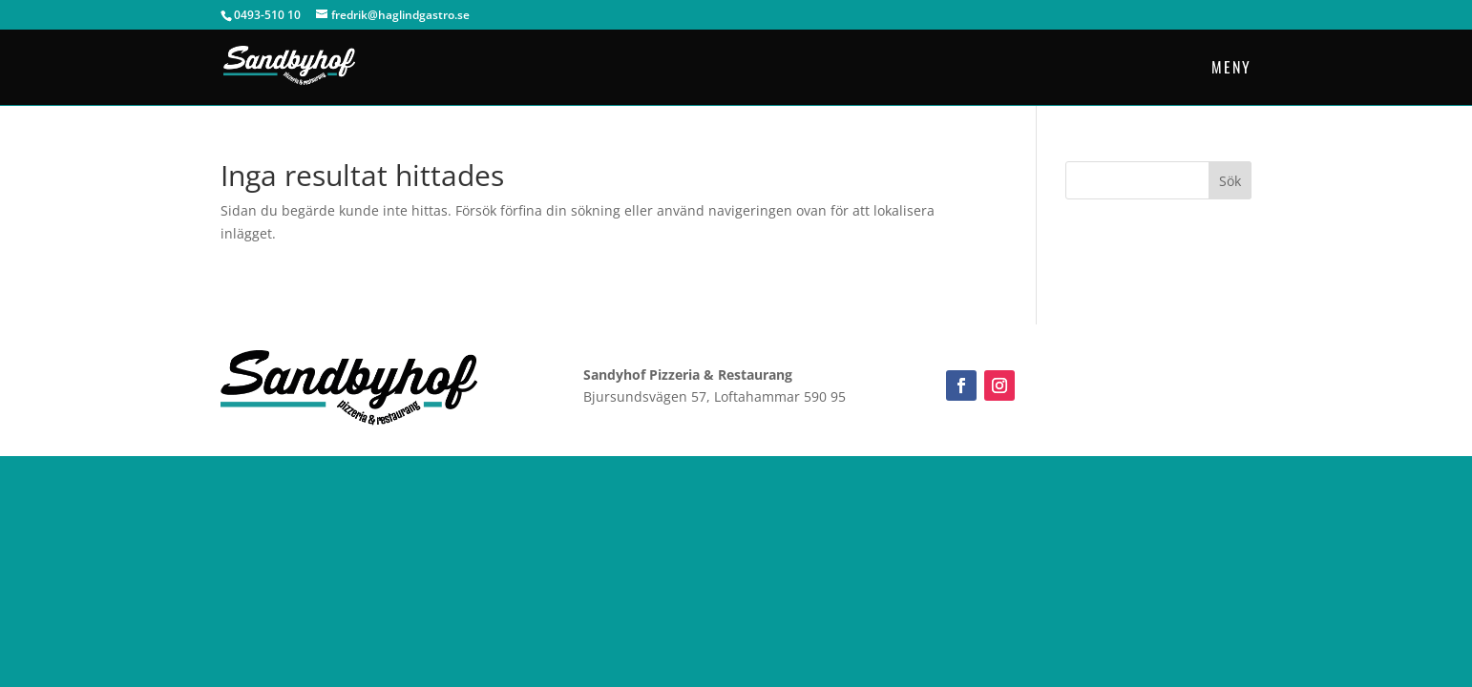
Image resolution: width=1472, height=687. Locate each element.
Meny (1231, 69)
